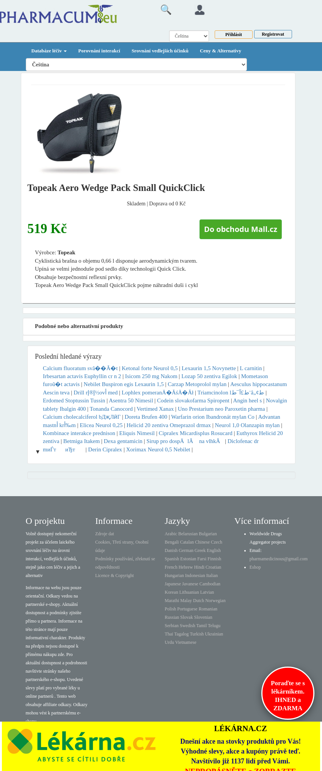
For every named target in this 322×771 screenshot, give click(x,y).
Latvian (207, 592)
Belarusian (188, 533)
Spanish (172, 558)
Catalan (187, 542)
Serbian (172, 625)
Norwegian (215, 600)
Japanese (173, 584)
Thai (169, 634)
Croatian (213, 567)
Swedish (187, 625)
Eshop (255, 567)
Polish (170, 609)
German (186, 550)
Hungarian (174, 575)
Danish (171, 550)
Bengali (172, 542)
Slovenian (203, 617)
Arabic (171, 533)
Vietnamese (185, 642)
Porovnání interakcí (99, 51)
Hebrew (186, 567)
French (171, 567)
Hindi (199, 567)
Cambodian (209, 584)
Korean (171, 592)
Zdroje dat (104, 533)
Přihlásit (233, 34)
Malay (186, 600)
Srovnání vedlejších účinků (160, 51)
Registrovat (273, 34)
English (214, 550)
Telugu (214, 625)
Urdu (169, 642)
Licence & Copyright (114, 575)
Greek (200, 550)
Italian (212, 575)
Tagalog (181, 634)
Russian (172, 617)
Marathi (172, 600)
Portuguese (187, 609)
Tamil (201, 625)
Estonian (188, 558)
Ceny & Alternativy (220, 51)
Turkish (197, 634)
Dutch (198, 600)
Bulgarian (208, 533)
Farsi (201, 558)
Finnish (214, 558)
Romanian (208, 609)
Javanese (190, 584)
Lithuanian (189, 592)
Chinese (202, 542)
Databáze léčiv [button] (49, 51)
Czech (216, 542)
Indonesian (195, 575)
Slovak (186, 617)
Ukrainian (214, 634)
